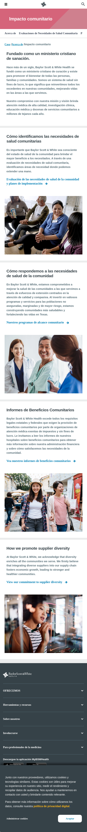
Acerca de (10, 33)
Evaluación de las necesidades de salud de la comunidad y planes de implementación (42, 181)
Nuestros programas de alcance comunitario (35, 322)
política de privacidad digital (51, 806)
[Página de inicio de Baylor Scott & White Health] (43, 4)
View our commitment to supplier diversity (34, 582)
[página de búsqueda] (83, 4)
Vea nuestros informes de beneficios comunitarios (38, 461)
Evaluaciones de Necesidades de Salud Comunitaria (48, 33)
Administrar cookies (17, 818)
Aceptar (70, 818)
